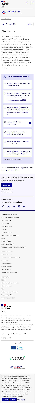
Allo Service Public (6, 269)
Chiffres (3, 280)
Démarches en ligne (6, 255)
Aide (2, 289)
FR (30, 24)
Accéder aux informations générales (17, 169)
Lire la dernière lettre (7, 189)
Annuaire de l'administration (9, 272)
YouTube (24, 206)
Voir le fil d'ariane (6, 19)
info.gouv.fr (21, 334)
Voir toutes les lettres (7, 192)
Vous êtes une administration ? (9, 292)
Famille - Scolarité (6, 220)
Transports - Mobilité (7, 232)
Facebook (3, 206)
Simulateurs (4, 261)
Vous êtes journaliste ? (7, 295)
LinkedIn (14, 206)
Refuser (12, 399)
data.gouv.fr (6, 338)
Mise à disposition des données (9, 283)
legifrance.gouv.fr (8, 334)
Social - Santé (5, 223)
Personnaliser (21, 399)
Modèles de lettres (6, 264)
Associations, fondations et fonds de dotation (13, 247)
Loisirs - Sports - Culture (7, 244)
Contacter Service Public (8, 298)
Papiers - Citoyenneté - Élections (10, 217)
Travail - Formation (6, 226)
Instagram (19, 206)
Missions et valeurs (6, 286)
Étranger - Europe (6, 241)
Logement (4, 229)
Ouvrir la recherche (27, 2)
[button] (14, 24)
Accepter (5, 399)
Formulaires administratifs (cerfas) (10, 258)
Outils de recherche (6, 266)
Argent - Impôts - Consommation (10, 235)
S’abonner (6, 185)
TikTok (8, 206)
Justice (3, 238)
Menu (32, 4)
